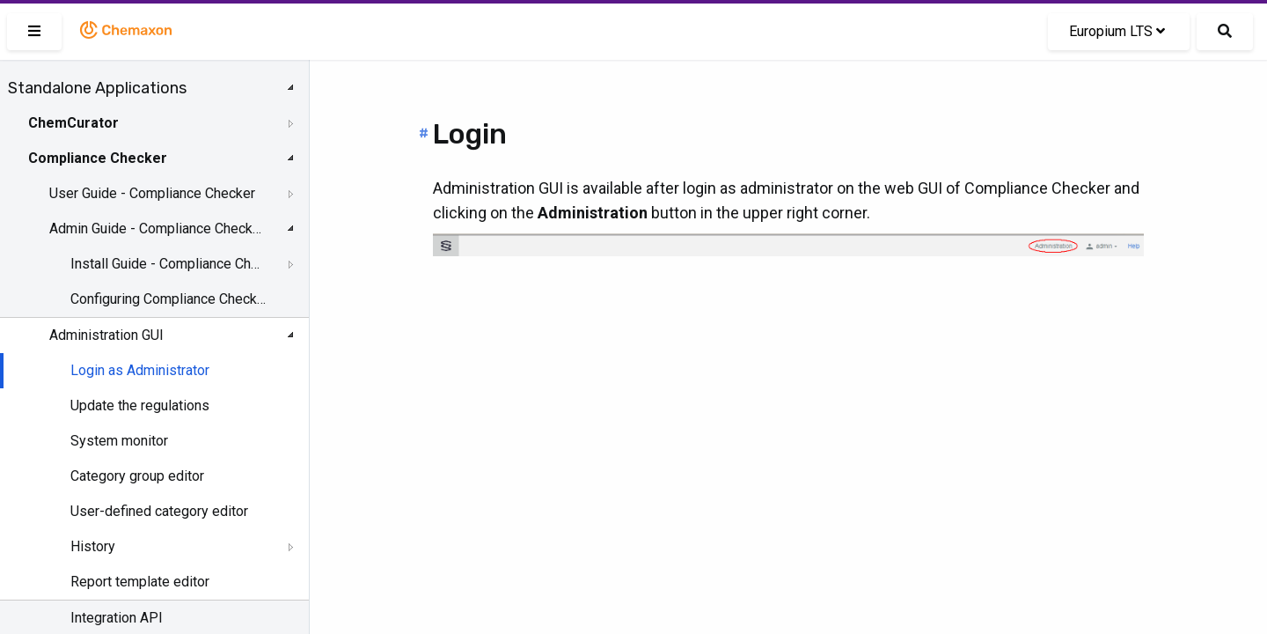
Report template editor (139, 581)
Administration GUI (106, 335)
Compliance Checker (97, 158)
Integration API (116, 617)
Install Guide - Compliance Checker (168, 263)
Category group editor (137, 476)
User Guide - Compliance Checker (152, 193)
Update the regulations (139, 405)
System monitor (119, 440)
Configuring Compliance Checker (168, 299)
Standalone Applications (97, 88)
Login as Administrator (139, 370)
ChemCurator (73, 122)
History (92, 546)
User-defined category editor (159, 511)
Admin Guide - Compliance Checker (155, 228)
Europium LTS (1117, 31)
